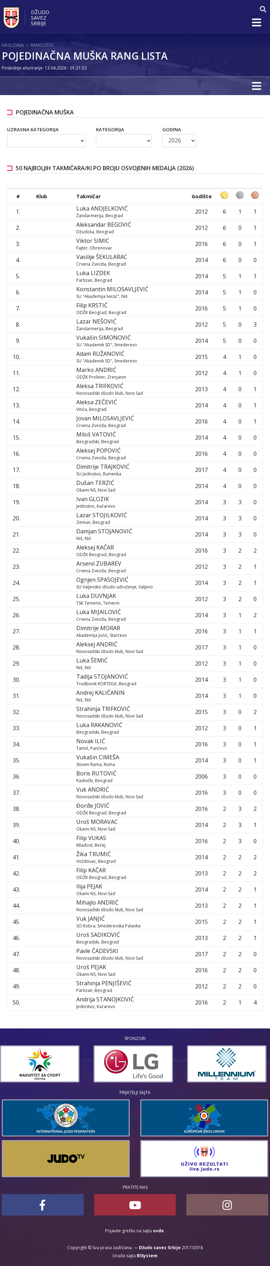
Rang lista (42, 45)
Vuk (92, 789)
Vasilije (101, 257)
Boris (96, 773)
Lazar (96, 321)
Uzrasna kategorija (33, 129)
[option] (41, 1063)
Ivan (92, 499)
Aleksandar (103, 224)
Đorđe (92, 805)
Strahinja (103, 709)
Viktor (92, 241)
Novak (90, 741)
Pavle (97, 951)
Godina (171, 129)
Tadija (102, 676)
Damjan (104, 531)
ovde (158, 1231)
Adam (100, 354)
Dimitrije (102, 467)
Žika (93, 854)
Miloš (96, 434)
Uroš (97, 822)
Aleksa (99, 386)
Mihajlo (97, 902)
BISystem (147, 1256)
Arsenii (98, 563)
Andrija (105, 999)
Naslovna (13, 45)
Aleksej (98, 450)
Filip (92, 305)
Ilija (89, 886)
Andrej (100, 693)
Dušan (95, 483)
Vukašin (103, 337)
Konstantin (112, 289)
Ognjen (102, 580)
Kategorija (110, 129)
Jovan (105, 418)
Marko (96, 370)
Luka (102, 208)
